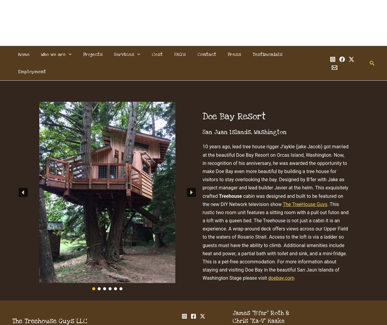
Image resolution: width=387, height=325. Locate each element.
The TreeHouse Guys (305, 187)
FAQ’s (177, 54)
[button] (73, 54)
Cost (156, 54)
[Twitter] (344, 55)
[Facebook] (335, 55)
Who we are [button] (60, 54)
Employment (298, 54)
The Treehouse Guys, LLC (193, 15)
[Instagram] (326, 55)
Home (29, 54)
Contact (202, 54)
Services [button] (128, 54)
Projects (95, 54)
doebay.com (281, 261)
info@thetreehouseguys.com (273, 312)
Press (228, 54)
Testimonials (259, 54)
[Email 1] (354, 55)
